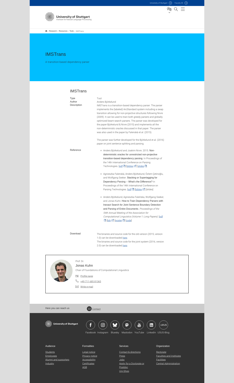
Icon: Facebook (90, 323)
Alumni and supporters (57, 357)
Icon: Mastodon (127, 323)
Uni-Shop (124, 369)
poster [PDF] (118, 218)
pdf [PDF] (121, 164)
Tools (70, 30)
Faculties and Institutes (168, 353)
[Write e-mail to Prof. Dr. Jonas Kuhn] (84, 285)
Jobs (121, 357)
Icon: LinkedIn (151, 323)
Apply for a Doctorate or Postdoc (131, 363)
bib (109, 218)
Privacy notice (89, 353)
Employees (51, 353)
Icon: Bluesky (114, 323)
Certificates (88, 361)
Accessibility (89, 357)
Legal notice (88, 350)
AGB (84, 365)
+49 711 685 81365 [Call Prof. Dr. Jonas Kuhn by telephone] (90, 279)
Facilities (161, 357)
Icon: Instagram (102, 323)
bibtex (130, 164)
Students (50, 350)
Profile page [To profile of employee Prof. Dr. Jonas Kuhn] (86, 274)
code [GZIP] (128, 218)
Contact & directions (130, 350)
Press (122, 353)
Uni (158, 3)
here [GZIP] (125, 235)
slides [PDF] (141, 164)
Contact (94, 306)
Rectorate (161, 350)
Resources (61, 30)
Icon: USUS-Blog (163, 323)
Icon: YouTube (139, 323)
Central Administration (168, 361)
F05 (179, 3)
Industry (49, 361)
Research (51, 30)
